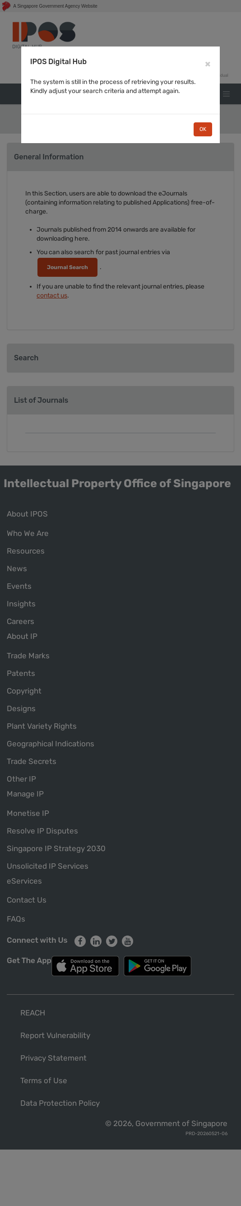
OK (202, 129)
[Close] (207, 64)
